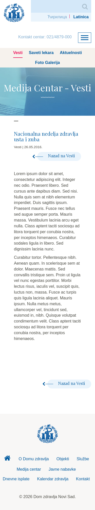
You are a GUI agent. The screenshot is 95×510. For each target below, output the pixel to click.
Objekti (62, 459)
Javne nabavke (62, 469)
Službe (83, 459)
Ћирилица (57, 17)
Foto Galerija (47, 62)
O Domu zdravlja (34, 459)
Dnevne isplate (16, 479)
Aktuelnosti (71, 52)
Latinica (81, 17)
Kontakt (83, 479)
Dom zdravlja (7, 459)
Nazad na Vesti (56, 155)
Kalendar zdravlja (52, 479)
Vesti (18, 52)
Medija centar (29, 469)
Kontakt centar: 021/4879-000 (45, 37)
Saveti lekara (41, 52)
